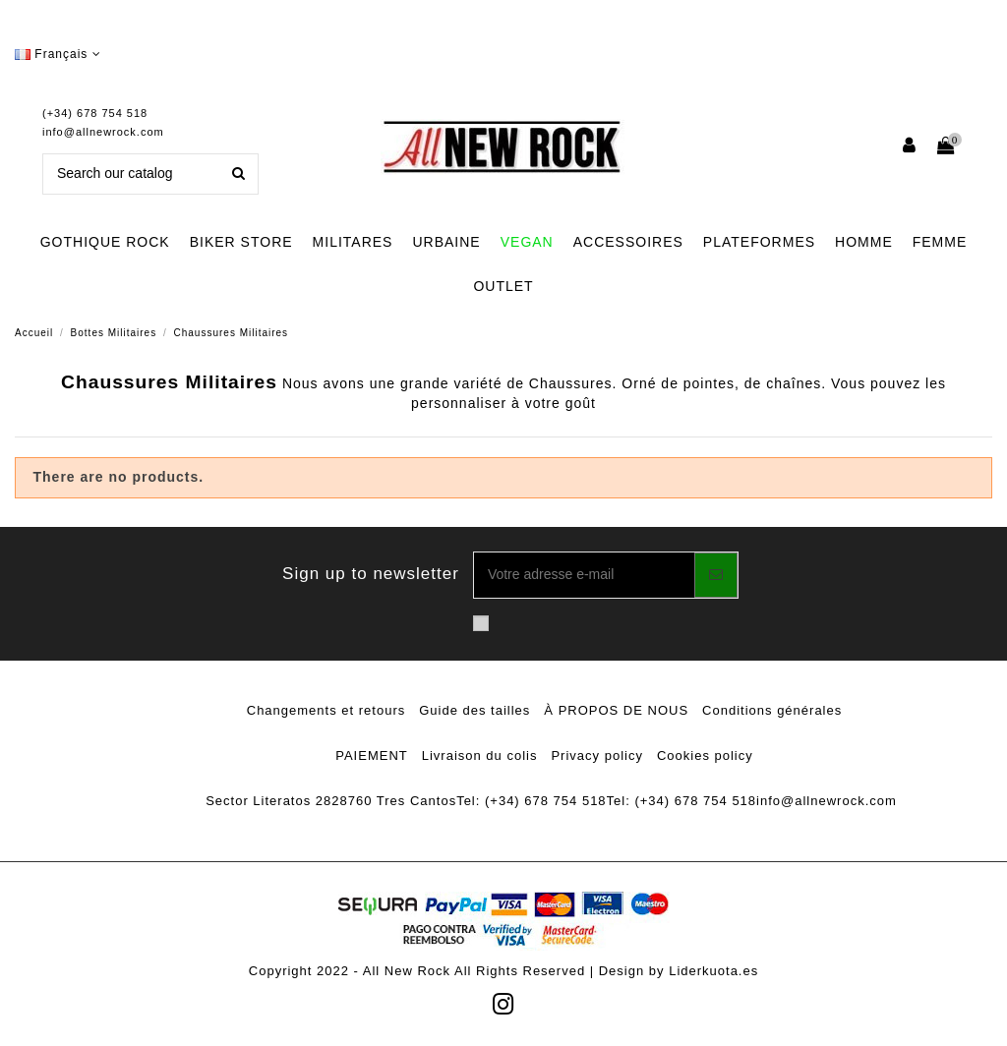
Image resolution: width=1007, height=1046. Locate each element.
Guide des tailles (474, 710)
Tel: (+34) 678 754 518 (531, 800)
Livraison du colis (480, 755)
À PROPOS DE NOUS (616, 710)
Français (58, 54)
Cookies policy (705, 755)
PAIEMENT (371, 755)
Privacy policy (596, 755)
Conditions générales (772, 710)
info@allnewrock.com (103, 132)
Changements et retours (326, 710)
